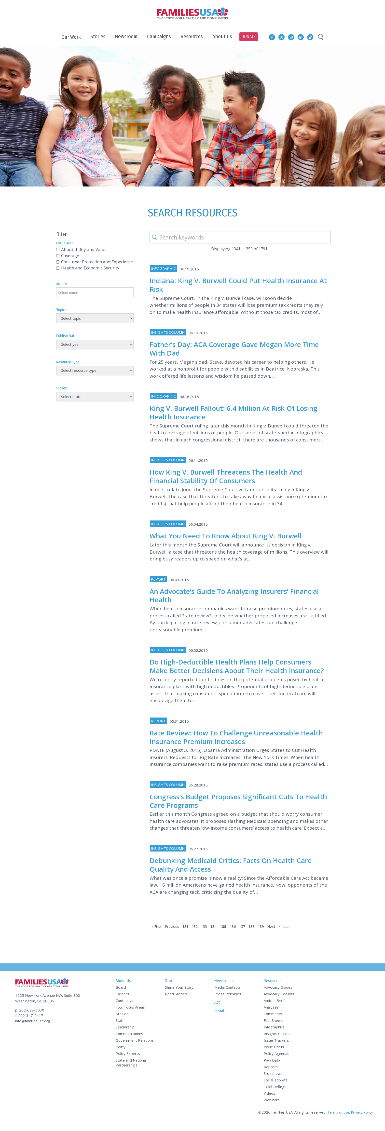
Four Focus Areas (130, 1015)
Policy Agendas (276, 1062)
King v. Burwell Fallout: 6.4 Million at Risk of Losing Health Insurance (238, 412)
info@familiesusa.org (32, 1027)
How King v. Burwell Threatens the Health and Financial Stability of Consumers (230, 476)
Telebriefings (275, 1095)
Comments (273, 1022)
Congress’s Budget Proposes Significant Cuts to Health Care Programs (230, 809)
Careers (122, 1002)
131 (187, 934)
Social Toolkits (276, 1088)
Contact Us (125, 1009)
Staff (120, 1028)
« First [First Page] (156, 934)
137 (247, 934)
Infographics (274, 1035)
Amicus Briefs (275, 1009)
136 (237, 934)
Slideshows (273, 1081)
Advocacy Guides (278, 995)
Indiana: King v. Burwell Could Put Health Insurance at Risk (238, 285)
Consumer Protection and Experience (97, 262)
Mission (122, 1022)
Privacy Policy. (361, 1120)
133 (207, 934)
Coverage (70, 255)
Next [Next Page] (278, 934)
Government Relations (135, 1048)
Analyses (271, 1015)
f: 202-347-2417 (29, 1022)
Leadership (125, 1035)
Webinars (272, 1108)
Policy (120, 1055)
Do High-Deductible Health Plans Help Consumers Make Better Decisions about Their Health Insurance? (234, 670)
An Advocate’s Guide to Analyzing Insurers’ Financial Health (239, 595)
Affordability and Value (84, 249)
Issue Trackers (276, 1048)
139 (267, 934)
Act (217, 1010)
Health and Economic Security (90, 268)
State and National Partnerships (131, 1071)
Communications (129, 1042)
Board (121, 995)
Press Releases (227, 1002)
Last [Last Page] (293, 934)
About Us (123, 989)
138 (257, 934)
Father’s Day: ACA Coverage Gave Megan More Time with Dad (238, 348)
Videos (269, 1101)
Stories (171, 989)
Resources (273, 989)
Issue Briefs (274, 1055)
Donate (220, 1019)
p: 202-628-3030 (29, 1016)
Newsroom (223, 989)
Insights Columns (278, 1042)
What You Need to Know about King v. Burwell (230, 535)
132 (197, 934)
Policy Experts (128, 1062)
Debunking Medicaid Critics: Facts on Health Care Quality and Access (234, 873)
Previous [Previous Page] (172, 934)
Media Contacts (227, 995)
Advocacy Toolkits (279, 1002)
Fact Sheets (274, 1028)
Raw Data (272, 1068)
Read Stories (176, 1002)
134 (217, 934)
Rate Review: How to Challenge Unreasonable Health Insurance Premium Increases (228, 745)
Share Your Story (179, 995)
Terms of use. (337, 1120)
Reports (271, 1075)
